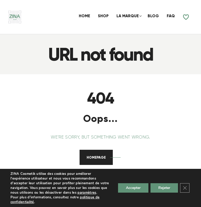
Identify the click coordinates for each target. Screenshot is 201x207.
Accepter (133, 187)
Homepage (96, 157)
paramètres (86, 192)
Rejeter (164, 187)
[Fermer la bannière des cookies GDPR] (184, 188)
